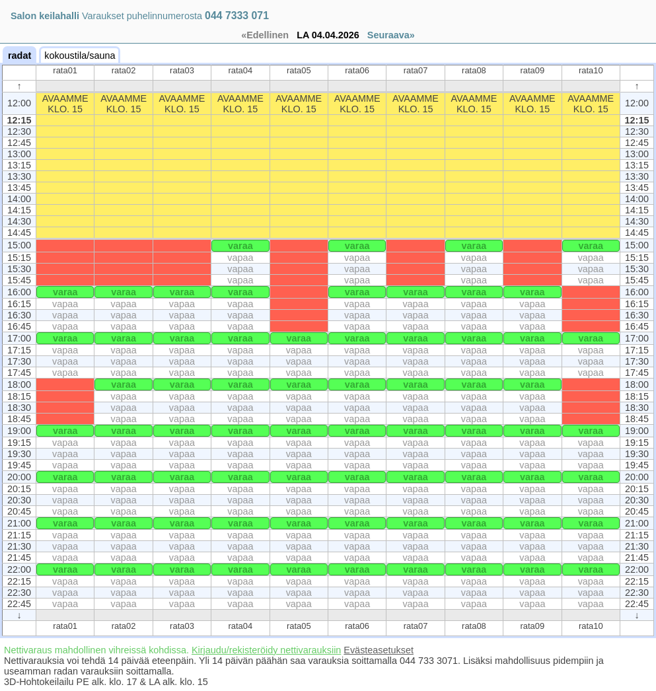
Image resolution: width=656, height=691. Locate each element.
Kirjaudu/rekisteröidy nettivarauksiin (266, 650)
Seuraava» (391, 35)
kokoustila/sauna (79, 55)
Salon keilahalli (45, 16)
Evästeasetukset (379, 650)
